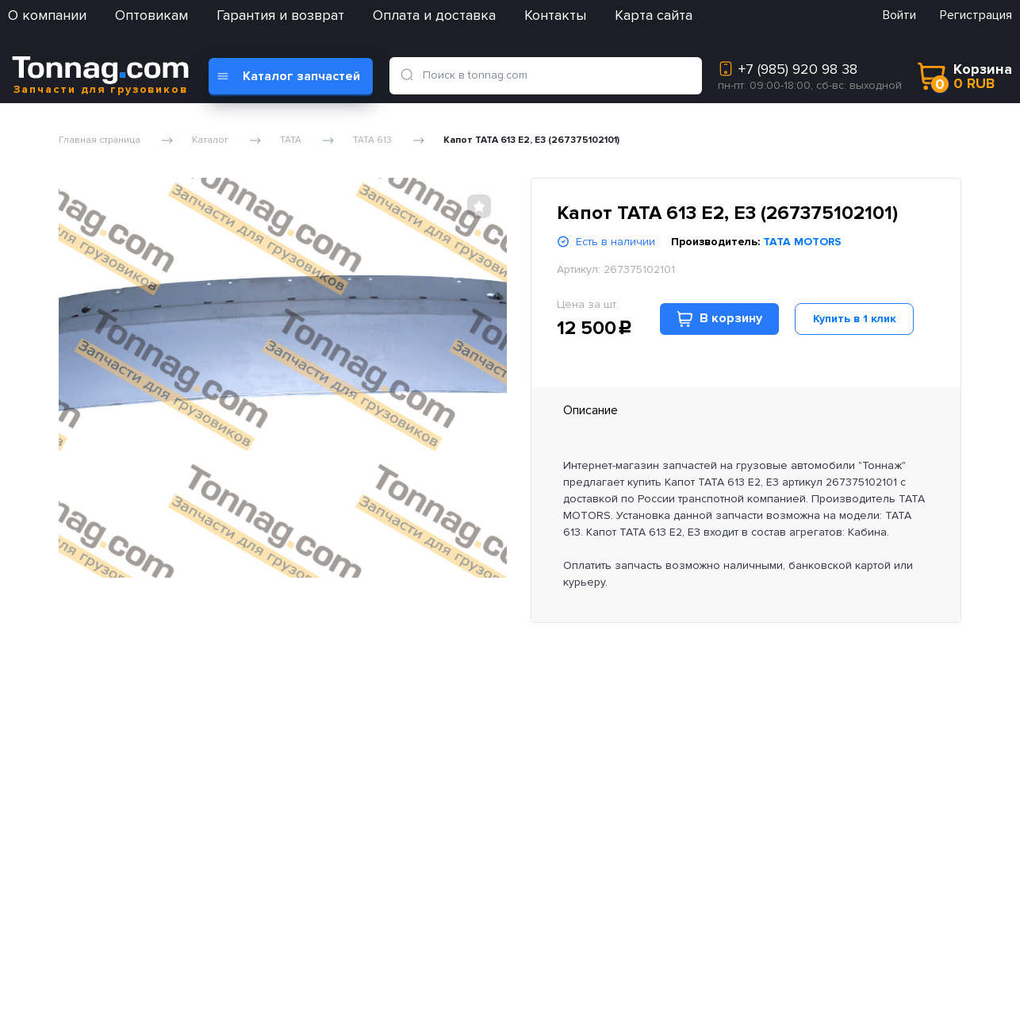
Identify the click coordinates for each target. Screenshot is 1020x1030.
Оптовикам (151, 15)
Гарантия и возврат (280, 15)
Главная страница (99, 140)
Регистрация (976, 15)
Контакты (555, 15)
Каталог (210, 140)
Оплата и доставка (434, 15)
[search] (410, 75)
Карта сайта (653, 15)
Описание (590, 410)
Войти (899, 15)
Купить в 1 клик (854, 318)
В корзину (719, 318)
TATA (290, 140)
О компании (47, 15)
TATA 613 (372, 140)
